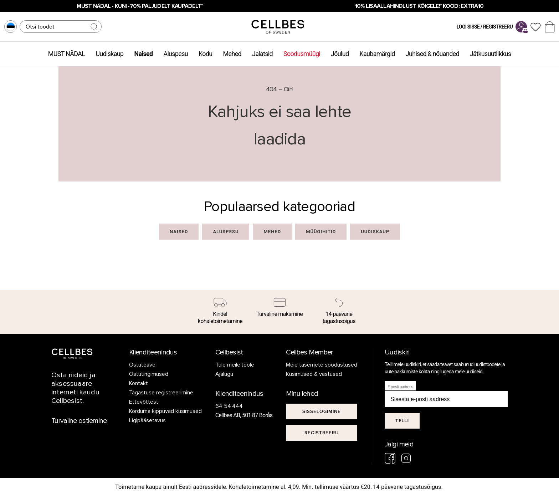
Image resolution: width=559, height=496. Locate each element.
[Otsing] (61, 26)
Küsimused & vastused (314, 374)
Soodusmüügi (301, 53)
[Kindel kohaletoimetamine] (220, 312)
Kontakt (138, 383)
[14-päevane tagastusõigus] (339, 312)
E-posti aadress (400, 386)
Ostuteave (142, 364)
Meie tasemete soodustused (321, 364)
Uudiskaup (109, 53)
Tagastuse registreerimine (161, 392)
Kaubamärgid (377, 53)
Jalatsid (262, 53)
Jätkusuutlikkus (490, 53)
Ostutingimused (148, 374)
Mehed (232, 53)
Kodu (205, 53)
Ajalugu (224, 374)
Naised (143, 53)
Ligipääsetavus (147, 420)
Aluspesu (175, 53)
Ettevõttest (143, 401)
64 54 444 (229, 406)
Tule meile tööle (235, 364)
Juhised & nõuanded (432, 53)
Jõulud (340, 53)
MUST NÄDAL (66, 53)
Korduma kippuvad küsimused (165, 411)
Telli (402, 420)
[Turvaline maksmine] (279, 308)
